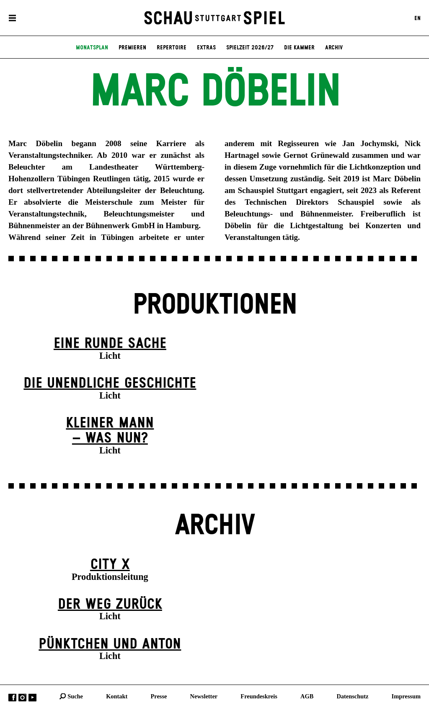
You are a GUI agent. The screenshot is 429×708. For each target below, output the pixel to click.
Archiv (334, 48)
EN (417, 18)
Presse (159, 696)
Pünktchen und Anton (110, 644)
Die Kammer (299, 48)
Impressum (406, 696)
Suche (75, 696)
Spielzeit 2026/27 (250, 48)
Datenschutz (352, 696)
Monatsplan (92, 48)
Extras (206, 48)
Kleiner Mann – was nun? (110, 431)
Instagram (22, 697)
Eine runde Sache (110, 343)
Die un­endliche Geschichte (109, 383)
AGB (306, 696)
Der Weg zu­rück (110, 604)
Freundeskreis (258, 696)
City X (110, 564)
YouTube (32, 697)
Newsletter (204, 696)
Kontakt (116, 696)
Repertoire (171, 48)
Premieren (132, 48)
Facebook (12, 697)
